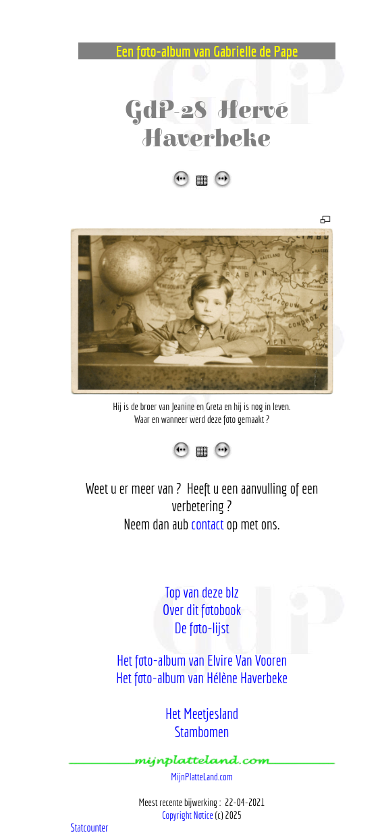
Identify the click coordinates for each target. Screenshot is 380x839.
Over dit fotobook (202, 609)
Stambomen (202, 731)
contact (207, 523)
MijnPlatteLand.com (202, 776)
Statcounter (89, 827)
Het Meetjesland (201, 713)
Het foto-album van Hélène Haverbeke (202, 677)
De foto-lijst (201, 627)
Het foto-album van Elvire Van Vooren (202, 660)
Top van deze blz (202, 591)
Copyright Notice (187, 815)
